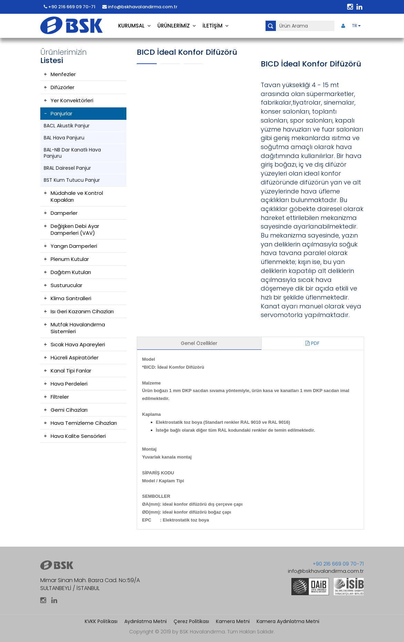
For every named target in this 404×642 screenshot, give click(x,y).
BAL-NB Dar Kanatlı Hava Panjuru (72, 152)
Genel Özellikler (199, 343)
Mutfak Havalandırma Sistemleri (78, 328)
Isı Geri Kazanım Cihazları (82, 311)
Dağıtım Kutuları (71, 272)
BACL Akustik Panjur (67, 125)
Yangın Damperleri (74, 246)
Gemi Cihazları (69, 409)
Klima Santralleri (71, 298)
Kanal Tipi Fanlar (71, 370)
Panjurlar (61, 113)
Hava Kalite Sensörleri (78, 436)
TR (356, 26)
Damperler (64, 213)
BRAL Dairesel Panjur (67, 168)
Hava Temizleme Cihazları (84, 423)
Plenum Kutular (70, 259)
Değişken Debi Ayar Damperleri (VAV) (75, 229)
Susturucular (66, 285)
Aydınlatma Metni (145, 621)
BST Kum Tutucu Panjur (72, 180)
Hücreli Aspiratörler (75, 357)
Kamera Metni (233, 621)
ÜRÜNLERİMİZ (176, 25)
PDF (312, 343)
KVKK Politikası (101, 621)
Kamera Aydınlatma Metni (288, 621)
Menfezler (63, 74)
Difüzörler (62, 87)
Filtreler (60, 396)
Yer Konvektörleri (72, 100)
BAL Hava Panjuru (64, 137)
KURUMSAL (134, 25)
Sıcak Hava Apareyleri (78, 344)
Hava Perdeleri (69, 383)
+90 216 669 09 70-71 (69, 6)
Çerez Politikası (191, 621)
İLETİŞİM (216, 25)
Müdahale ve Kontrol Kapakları (77, 196)
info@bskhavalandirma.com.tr (139, 6)
